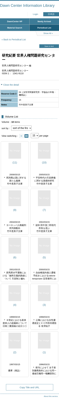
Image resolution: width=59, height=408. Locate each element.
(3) (44, 305)
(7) (44, 210)
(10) (44, 162)
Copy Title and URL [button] (29, 387)
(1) (44, 352)
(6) (14, 257)
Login (35, 14)
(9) (14, 210)
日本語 (51, 14)
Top (53, 399)
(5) (44, 257)
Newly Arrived (44, 21)
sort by (5, 128)
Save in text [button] (49, 46)
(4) (14, 305)
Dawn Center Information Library (27, 5)
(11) (15, 162)
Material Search (14, 28)
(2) (14, 352)
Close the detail (11, 85)
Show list (21, 136)
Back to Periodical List (14, 39)
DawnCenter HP (14, 21)
